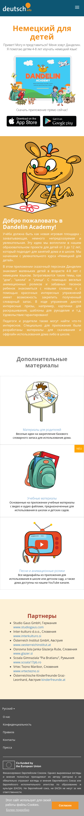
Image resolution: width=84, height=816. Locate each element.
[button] (22, 80)
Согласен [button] (65, 805)
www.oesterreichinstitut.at (32, 645)
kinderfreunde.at (54, 680)
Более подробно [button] (17, 810)
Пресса (7, 747)
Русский (8, 708)
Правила (8, 732)
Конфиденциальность (17, 724)
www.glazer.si (23, 653)
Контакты (9, 740)
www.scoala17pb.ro (27, 662)
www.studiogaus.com (28, 627)
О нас (6, 717)
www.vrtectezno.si (26, 671)
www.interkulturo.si (27, 636)
